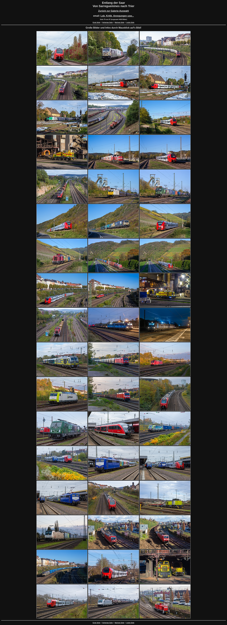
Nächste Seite (119, 22)
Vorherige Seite (107, 22)
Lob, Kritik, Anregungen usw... (117, 16)
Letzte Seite (130, 22)
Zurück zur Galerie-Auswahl (113, 11)
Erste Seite (96, 22)
